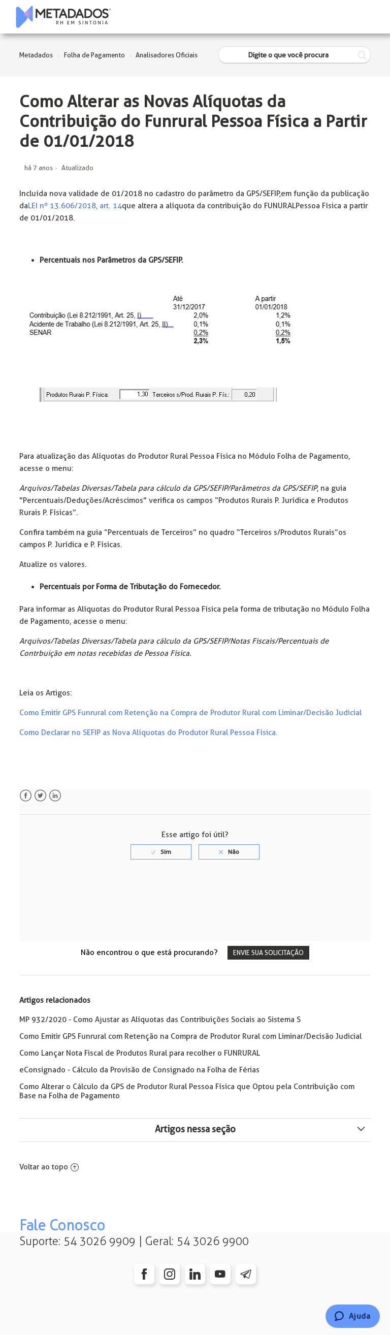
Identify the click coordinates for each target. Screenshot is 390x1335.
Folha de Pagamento (94, 55)
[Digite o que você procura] (294, 55)
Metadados (36, 55)
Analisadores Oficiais (167, 55)
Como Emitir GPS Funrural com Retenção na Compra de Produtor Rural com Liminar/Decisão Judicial (190, 712)
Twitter (40, 795)
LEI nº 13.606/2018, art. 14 (75, 205)
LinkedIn (55, 795)
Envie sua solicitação (268, 953)
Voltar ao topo (49, 1166)
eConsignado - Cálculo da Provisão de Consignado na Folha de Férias (139, 1069)
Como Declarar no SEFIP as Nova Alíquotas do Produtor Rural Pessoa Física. (148, 732)
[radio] (161, 852)
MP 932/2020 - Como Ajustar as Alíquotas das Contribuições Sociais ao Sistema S (160, 1019)
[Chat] (353, 1316)
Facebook (25, 795)
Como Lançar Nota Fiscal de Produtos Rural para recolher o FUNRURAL (139, 1053)
